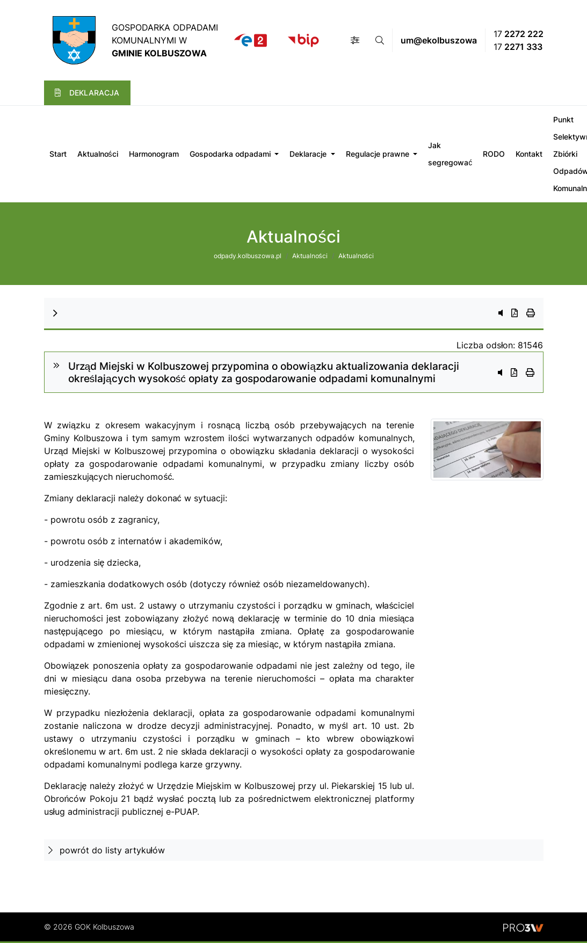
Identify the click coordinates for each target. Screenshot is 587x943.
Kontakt (529, 153)
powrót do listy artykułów (106, 850)
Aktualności (97, 153)
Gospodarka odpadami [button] (231, 153)
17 (518, 33)
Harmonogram (154, 153)
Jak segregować (450, 154)
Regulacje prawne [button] (378, 153)
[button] (355, 40)
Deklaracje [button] (309, 153)
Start (58, 153)
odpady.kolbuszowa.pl (247, 256)
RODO (494, 153)
